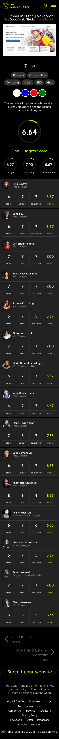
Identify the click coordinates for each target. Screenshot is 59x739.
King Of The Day (15, 701)
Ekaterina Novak (23, 333)
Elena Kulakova (22, 602)
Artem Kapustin (22, 572)
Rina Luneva (20, 183)
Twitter (29, 719)
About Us (30, 710)
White (17, 93)
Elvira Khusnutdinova (25, 273)
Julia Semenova (22, 452)
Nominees (34, 701)
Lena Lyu (18, 213)
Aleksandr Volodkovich (26, 542)
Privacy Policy (30, 715)
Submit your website (29, 672)
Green (42, 93)
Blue (25, 93)
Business (18, 75)
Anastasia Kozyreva (25, 482)
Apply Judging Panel (29, 706)
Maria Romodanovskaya (27, 363)
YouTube (22, 724)
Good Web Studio (22, 19)
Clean (27, 82)
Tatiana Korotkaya (24, 303)
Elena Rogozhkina (23, 422)
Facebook (16, 719)
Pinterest (36, 724)
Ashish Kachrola (22, 512)
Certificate (45, 710)
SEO (39, 82)
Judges (48, 701)
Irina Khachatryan (23, 393)
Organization (37, 75)
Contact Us (14, 710)
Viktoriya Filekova (24, 243)
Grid (50, 82)
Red (34, 93)
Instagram (43, 719)
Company (12, 82)
